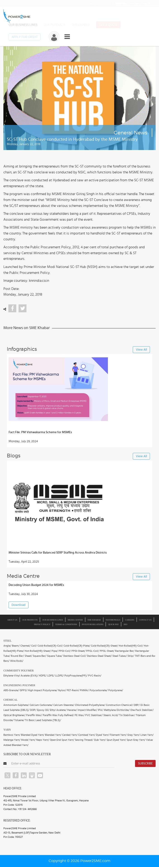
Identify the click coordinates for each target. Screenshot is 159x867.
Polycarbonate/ (99, 690)
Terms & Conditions (66, 624)
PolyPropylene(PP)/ (76, 675)
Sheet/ (28, 655)
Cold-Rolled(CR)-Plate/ (77, 645)
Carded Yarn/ (70, 734)
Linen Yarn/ (147, 734)
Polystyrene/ (115, 690)
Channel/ (25, 645)
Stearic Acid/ (111, 715)
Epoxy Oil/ (43, 710)
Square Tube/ (54, 655)
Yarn (7, 729)
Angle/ (7, 645)
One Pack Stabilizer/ (142, 710)
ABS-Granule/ (11, 690)
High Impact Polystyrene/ (42, 690)
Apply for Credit (25, 37)
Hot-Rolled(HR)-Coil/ (131, 645)
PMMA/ (84, 690)
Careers (129, 620)
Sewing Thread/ (84, 739)
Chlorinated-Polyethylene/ (90, 705)
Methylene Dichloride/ (117, 710)
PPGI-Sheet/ (78, 651)
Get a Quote (108, 24)
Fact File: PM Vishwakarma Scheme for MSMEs (40, 432)
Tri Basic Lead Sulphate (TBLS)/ (43, 720)
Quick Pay (113, 624)
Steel (7, 640)
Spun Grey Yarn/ (136, 739)
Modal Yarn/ (28, 739)
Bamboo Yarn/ (11, 734)
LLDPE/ (59, 675)
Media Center (75, 620)
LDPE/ (51, 675)
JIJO (125, 624)
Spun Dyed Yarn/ (116, 739)
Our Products (54, 24)
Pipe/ (55, 651)
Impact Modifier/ (87, 710)
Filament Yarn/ (118, 734)
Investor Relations (93, 624)
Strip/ (131, 655)
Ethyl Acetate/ (58, 710)
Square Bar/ (39, 655)
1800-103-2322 (95, 3)
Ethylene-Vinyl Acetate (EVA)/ (20, 675)
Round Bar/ (17, 655)
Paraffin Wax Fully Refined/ (58, 715)
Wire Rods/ (16, 660)
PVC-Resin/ (94, 675)
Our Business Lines (23, 24)
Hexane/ (72, 710)
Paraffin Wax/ (34, 715)
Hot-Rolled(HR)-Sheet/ (38, 651)
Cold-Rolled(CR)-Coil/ (50, 645)
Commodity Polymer (18, 670)
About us (12, 620)
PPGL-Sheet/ (107, 651)
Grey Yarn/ (133, 734)
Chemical (10, 699)
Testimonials (113, 620)
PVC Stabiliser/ (94, 715)
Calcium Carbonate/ (41, 705)
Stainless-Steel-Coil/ (74, 655)
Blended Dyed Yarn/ (32, 734)
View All (141, 349)
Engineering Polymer (19, 685)
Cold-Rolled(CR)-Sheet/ (104, 645)
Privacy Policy (42, 624)
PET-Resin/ (73, 690)
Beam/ (16, 645)
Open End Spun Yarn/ (62, 739)
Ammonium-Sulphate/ (16, 705)
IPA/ (100, 710)
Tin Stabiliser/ (127, 715)
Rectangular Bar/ (125, 651)
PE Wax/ (80, 715)
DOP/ (33, 710)
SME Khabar (81, 24)
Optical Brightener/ (14, 715)
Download (19, 605)
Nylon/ (62, 690)
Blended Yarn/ (53, 734)
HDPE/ (43, 675)
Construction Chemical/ (119, 705)
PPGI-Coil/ (65, 651)
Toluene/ (19, 720)
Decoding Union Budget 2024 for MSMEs (36, 585)
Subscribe (145, 763)
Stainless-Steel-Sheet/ (99, 655)
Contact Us (145, 620)
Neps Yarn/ (42, 739)
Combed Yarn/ (86, 734)
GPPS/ (23, 690)
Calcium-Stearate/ (63, 705)
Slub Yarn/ (100, 739)
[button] (79, 433)
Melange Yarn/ (11, 739)
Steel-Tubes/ (119, 655)
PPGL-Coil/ (92, 651)
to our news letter (132, 3)
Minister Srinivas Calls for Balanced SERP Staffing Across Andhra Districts (58, 552)
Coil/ (34, 645)
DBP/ (137, 705)
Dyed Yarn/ (102, 734)
